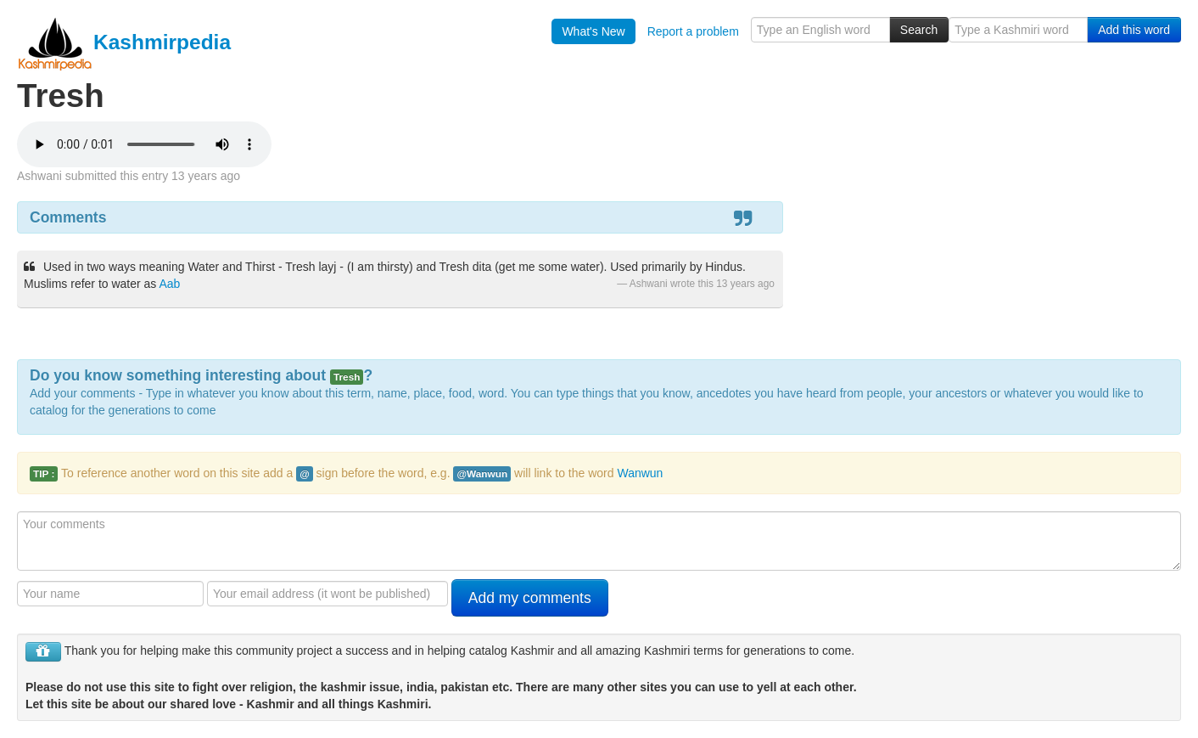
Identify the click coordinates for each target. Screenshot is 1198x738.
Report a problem (693, 31)
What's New (593, 31)
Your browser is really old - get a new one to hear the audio (144, 144)
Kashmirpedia (124, 42)
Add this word (1134, 30)
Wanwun (640, 473)
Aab (170, 283)
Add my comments (529, 597)
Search (919, 30)
